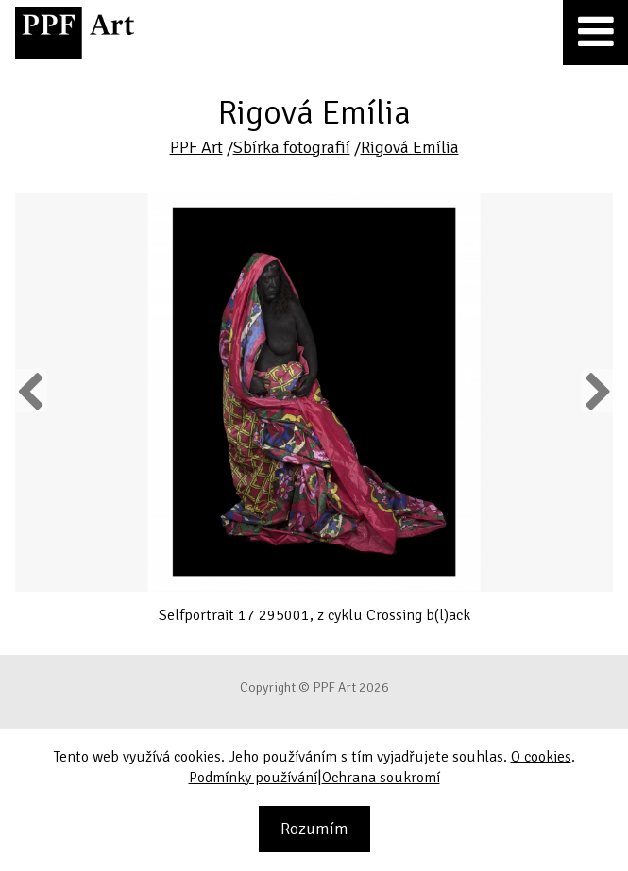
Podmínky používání (253, 777)
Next (596, 390)
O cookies (541, 756)
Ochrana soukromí (381, 777)
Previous (31, 390)
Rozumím (314, 828)
